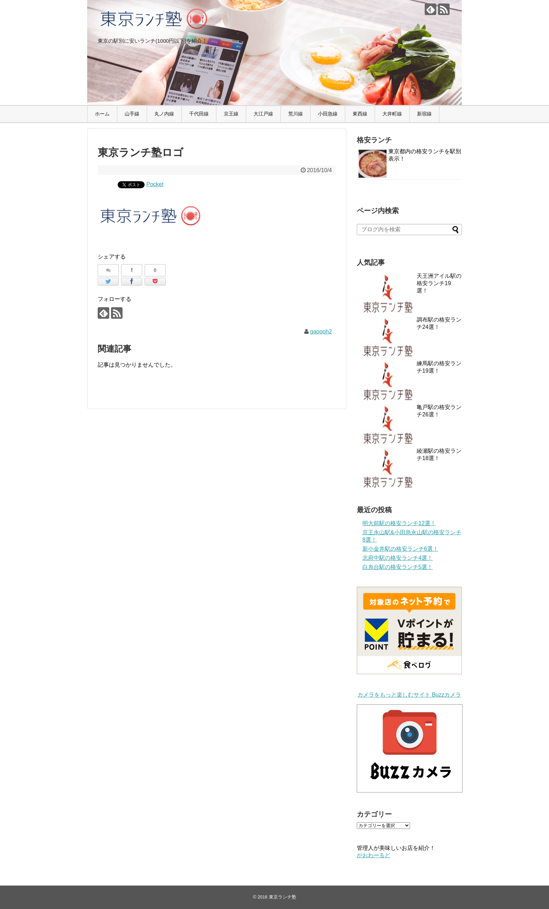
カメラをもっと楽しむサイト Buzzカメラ (409, 695)
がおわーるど (373, 855)
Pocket (155, 184)
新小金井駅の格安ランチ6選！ (400, 549)
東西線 (360, 114)
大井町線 (392, 114)
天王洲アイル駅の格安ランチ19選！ (439, 283)
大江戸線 (263, 114)
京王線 (231, 114)
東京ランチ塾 (282, 897)
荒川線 (295, 114)
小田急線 (328, 114)
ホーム (102, 114)
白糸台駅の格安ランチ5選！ (397, 567)
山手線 (132, 114)
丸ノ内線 (164, 114)
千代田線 (199, 114)
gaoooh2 (321, 331)
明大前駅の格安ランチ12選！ (399, 523)
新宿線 (424, 114)
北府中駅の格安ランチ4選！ (397, 558)
